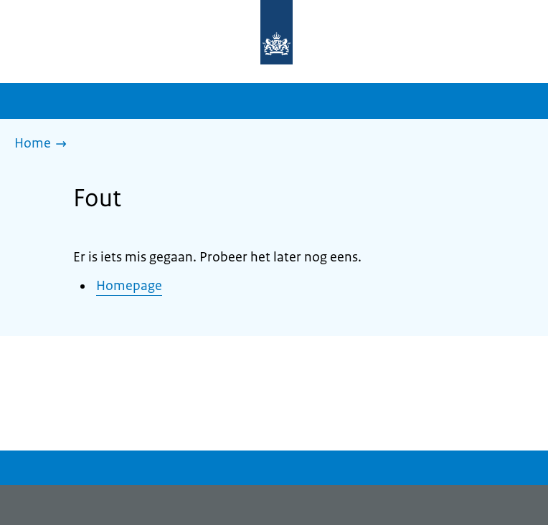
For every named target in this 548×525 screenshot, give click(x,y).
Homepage (129, 285)
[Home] (44, 144)
